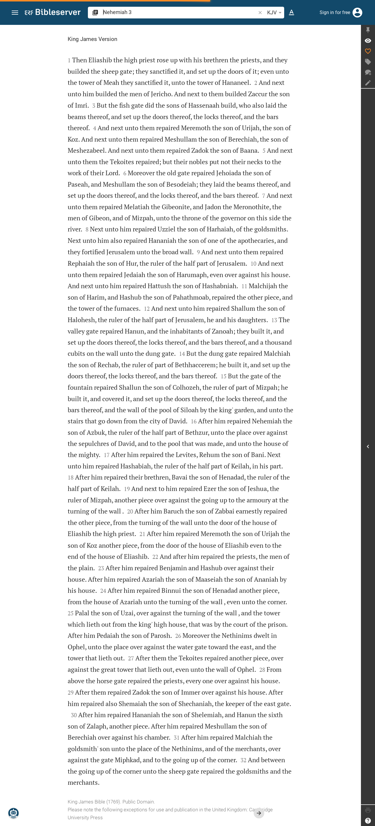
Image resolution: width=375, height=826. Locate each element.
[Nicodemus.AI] (13, 813)
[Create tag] (368, 61)
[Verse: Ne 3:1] (368, 40)
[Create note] (368, 83)
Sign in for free (335, 12)
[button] (15, 13)
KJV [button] (275, 12)
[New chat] (368, 72)
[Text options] (291, 12)
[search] (180, 12)
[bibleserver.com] (53, 13)
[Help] (368, 820)
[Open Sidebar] (368, 446)
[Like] (368, 51)
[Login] (357, 12)
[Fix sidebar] (368, 30)
